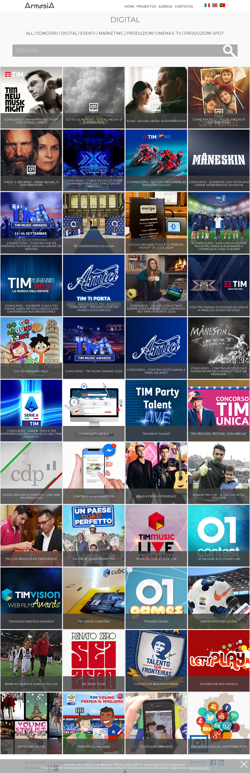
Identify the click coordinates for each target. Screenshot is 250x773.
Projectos (146, 6)
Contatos (184, 6)
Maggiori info (198, 768)
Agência (165, 6)
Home (129, 6)
